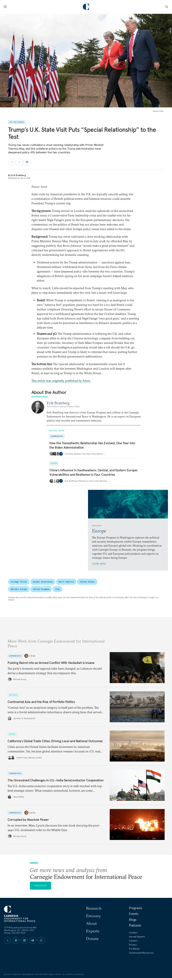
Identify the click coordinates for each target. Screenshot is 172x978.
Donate (92, 938)
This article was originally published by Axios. (61, 381)
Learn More (99, 563)
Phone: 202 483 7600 (15, 933)
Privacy (133, 944)
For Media (134, 948)
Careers (133, 940)
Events (133, 914)
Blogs (132, 920)
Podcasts (135, 925)
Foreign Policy (19, 581)
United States (87, 581)
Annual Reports (137, 936)
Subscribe (40, 885)
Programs (135, 908)
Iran (57, 589)
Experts (92, 930)
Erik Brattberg (18, 175)
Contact (133, 932)
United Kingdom (41, 589)
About (91, 923)
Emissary (93, 915)
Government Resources (141, 952)
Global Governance (43, 581)
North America (66, 581)
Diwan (32, 656)
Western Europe (19, 589)
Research (93, 908)
